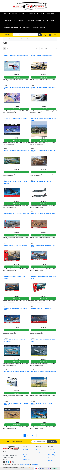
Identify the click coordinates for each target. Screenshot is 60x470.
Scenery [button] (6, 24)
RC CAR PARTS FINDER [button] (36, 31)
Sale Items (40, 24)
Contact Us (38, 455)
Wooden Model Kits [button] (15, 24)
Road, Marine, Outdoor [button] (38, 27)
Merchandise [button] (21, 20)
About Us (38, 449)
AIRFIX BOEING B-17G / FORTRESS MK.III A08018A (16, 213)
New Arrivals (7, 13)
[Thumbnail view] (4, 48)
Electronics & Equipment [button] (29, 24)
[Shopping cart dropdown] (50, 35)
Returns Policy (51, 455)
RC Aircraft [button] (21, 13)
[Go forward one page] (35, 435)
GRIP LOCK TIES (8, 31)
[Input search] (25, 34)
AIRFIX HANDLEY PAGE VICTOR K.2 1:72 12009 (15, 245)
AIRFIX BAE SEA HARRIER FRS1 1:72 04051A (42, 182)
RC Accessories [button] (49, 13)
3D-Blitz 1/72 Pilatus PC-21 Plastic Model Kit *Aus (16, 55)
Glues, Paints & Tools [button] (48, 17)
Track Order (26, 452)
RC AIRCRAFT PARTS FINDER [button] (21, 31)
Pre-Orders (14, 13)
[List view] (7, 48)
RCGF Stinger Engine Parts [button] (10, 27)
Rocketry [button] (38, 20)
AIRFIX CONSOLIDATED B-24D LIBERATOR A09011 (43, 213)
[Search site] (40, 34)
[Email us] (4, 462)
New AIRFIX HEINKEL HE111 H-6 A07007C (41, 308)
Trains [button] (51, 20)
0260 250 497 (7, 454)
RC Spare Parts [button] (17, 17)
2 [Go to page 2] (27, 435)
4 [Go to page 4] (32, 435)
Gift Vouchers (37, 17)
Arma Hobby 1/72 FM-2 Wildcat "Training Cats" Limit (16, 371)
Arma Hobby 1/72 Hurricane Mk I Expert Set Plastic (43, 371)
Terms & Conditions (24, 464)
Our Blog (38, 452)
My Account (26, 449)
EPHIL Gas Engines (49, 24)
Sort (37, 48)
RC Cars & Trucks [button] (38, 13)
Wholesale (50, 460)
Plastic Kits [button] (30, 20)
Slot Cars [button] (45, 20)
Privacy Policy (51, 452)
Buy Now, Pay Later (26, 460)
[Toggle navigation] (55, 35)
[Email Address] (39, 441)
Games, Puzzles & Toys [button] (9, 20)
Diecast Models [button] (28, 17)
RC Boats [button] (29, 13)
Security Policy (51, 457)
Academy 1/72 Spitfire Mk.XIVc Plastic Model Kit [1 (16, 150)
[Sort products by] (48, 48)
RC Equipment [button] (7, 17)
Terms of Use (51, 449)
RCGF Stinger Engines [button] (25, 27)
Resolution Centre (25, 455)
